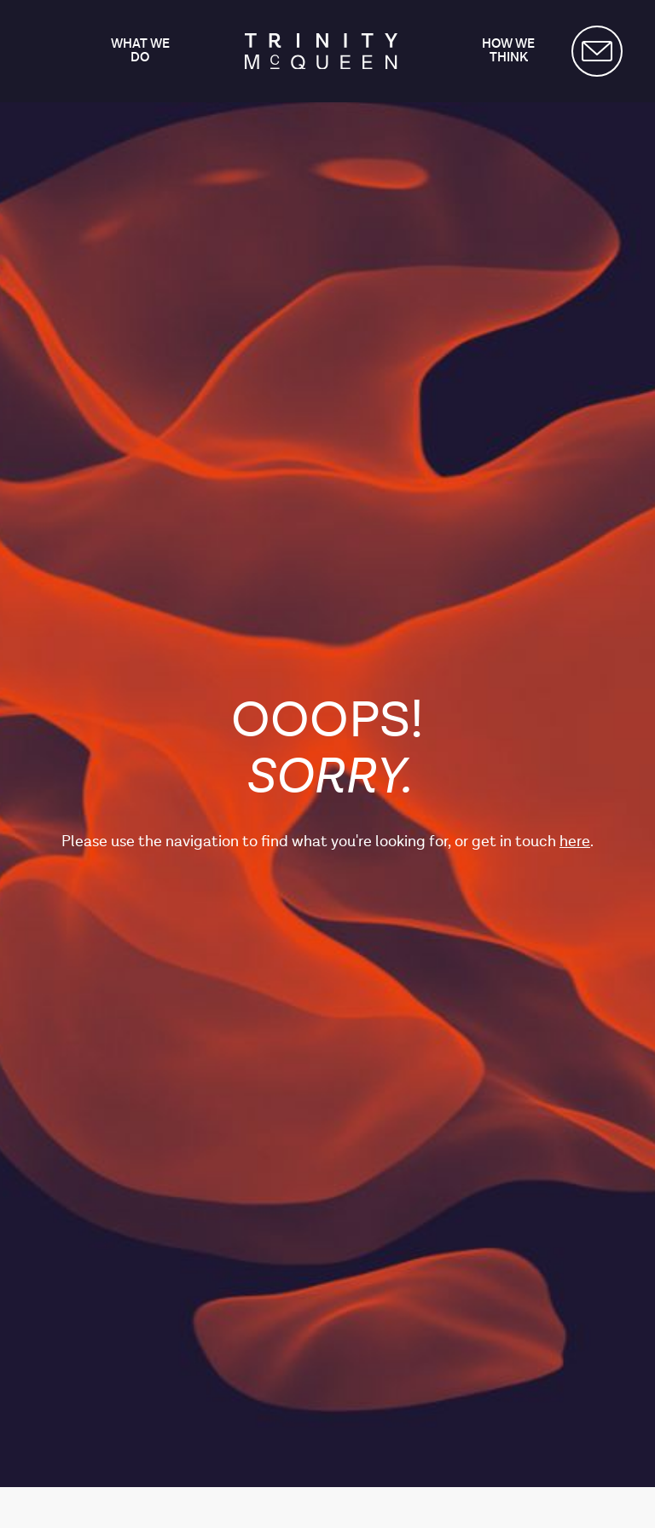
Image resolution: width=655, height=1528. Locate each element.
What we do (140, 51)
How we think (508, 51)
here (574, 841)
